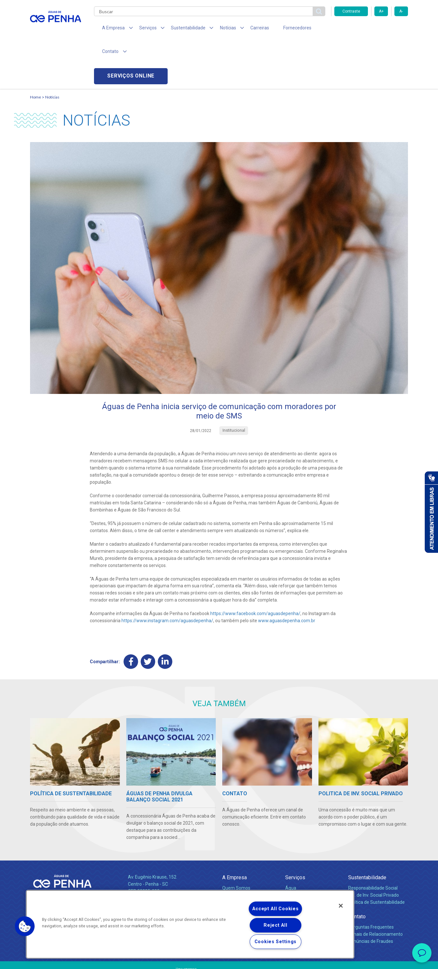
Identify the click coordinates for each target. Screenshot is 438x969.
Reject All (275, 925)
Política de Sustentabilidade (376, 855)
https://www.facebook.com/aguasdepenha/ (255, 566)
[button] (25, 926)
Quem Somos (236, 840)
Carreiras (244, 29)
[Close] (341, 906)
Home (35, 50)
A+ (381, 11)
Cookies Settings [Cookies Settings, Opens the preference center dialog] (276, 941)
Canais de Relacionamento (375, 887)
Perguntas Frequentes (371, 879)
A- (401, 11)
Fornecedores (279, 29)
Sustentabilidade (367, 830)
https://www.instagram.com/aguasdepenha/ (167, 573)
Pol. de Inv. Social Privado (373, 847)
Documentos (298, 862)
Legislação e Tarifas (305, 847)
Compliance (234, 847)
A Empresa (234, 830)
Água (290, 840)
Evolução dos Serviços (307, 855)
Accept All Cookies (275, 909)
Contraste (351, 11)
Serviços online (371, 29)
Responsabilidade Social (373, 840)
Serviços (295, 830)
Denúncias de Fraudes (370, 894)
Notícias (52, 50)
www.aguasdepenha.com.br (286, 573)
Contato (357, 869)
